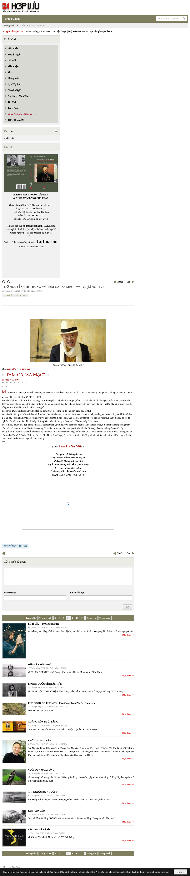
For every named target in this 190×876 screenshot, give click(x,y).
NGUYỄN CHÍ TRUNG (15, 295)
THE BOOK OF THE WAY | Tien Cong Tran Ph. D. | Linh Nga (61, 703)
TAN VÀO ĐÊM (36, 810)
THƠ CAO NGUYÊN (39, 740)
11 (82, 618)
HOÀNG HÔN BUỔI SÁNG (43, 721)
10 (77, 618)
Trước (120, 281)
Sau (128, 281)
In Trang (4, 553)
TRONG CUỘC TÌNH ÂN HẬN (45, 683)
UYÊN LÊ (9, 138)
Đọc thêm (126, 635)
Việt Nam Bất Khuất (39, 829)
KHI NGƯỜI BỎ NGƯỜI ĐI (43, 791)
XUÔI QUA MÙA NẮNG (41, 769)
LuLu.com (49, 225)
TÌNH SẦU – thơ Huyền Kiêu (43, 623)
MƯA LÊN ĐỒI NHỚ (39, 664)
